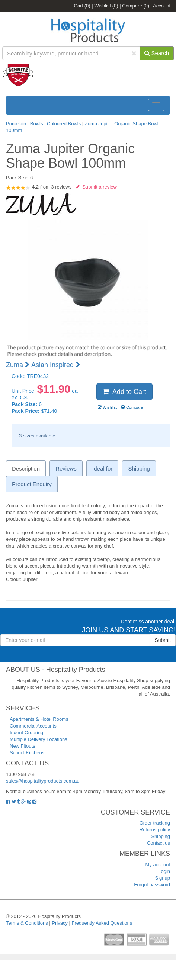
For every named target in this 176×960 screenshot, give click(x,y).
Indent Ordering (26, 732)
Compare (135, 6)
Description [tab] (26, 468)
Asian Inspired (55, 365)
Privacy (60, 923)
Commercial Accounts (33, 726)
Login (164, 871)
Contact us (158, 843)
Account (161, 6)
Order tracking (155, 823)
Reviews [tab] (66, 468)
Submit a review (96, 187)
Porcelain (16, 123)
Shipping (160, 836)
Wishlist (106, 6)
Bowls (36, 123)
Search (156, 53)
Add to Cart (124, 391)
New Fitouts (22, 746)
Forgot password (152, 884)
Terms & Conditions (27, 923)
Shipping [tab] (139, 468)
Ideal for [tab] (102, 468)
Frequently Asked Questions (102, 923)
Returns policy (155, 829)
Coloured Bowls (64, 123)
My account (157, 864)
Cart (82, 6)
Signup (162, 878)
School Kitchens (27, 752)
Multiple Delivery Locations (38, 739)
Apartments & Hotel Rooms (39, 719)
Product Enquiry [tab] (32, 484)
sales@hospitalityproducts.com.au (42, 781)
